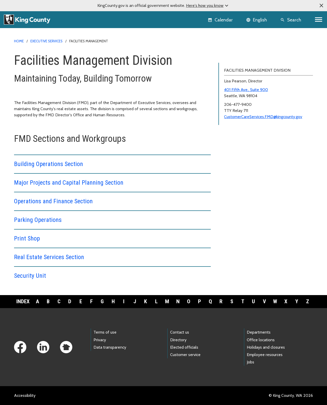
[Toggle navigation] (318, 19)
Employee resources (265, 354)
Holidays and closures (266, 347)
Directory (178, 339)
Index (23, 301)
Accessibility (25, 395)
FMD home (231, 56)
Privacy (100, 339)
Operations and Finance (242, 81)
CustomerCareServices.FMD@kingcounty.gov (263, 182)
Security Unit (30, 275)
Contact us (179, 332)
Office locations (261, 339)
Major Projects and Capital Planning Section (68, 182)
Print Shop (27, 238)
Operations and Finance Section (53, 201)
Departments (259, 332)
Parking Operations (38, 219)
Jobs (250, 362)
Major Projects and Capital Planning (254, 72)
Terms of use (105, 332)
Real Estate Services (241, 105)
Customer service (185, 354)
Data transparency (110, 347)
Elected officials (184, 347)
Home (19, 41)
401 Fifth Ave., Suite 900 (246, 155)
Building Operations (238, 64)
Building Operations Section (48, 164)
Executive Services (46, 41)
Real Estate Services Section (49, 257)
